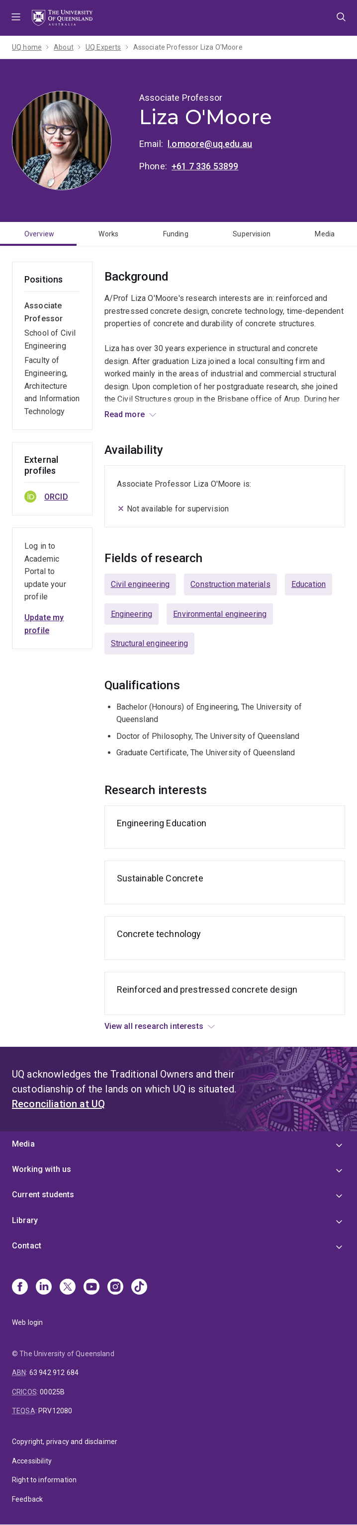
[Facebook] (20, 1288)
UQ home (27, 47)
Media (325, 234)
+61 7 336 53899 (205, 166)
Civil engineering (140, 584)
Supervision (251, 234)
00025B (52, 1392)
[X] (68, 1288)
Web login (27, 1322)
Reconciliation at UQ (58, 1104)
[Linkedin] (44, 1288)
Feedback (27, 1499)
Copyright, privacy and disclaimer (64, 1442)
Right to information (44, 1480)
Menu (16, 18)
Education (308, 584)
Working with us (41, 1169)
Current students (43, 1194)
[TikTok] (139, 1288)
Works (108, 234)
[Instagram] (115, 1288)
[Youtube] (91, 1288)
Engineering (132, 614)
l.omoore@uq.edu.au (210, 144)
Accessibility (32, 1461)
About (64, 47)
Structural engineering (149, 643)
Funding (175, 234)
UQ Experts (103, 47)
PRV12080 (55, 1411)
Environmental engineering (220, 614)
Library (25, 1220)
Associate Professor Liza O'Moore (188, 47)
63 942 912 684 (54, 1373)
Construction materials (230, 584)
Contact (26, 1245)
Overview (39, 234)
